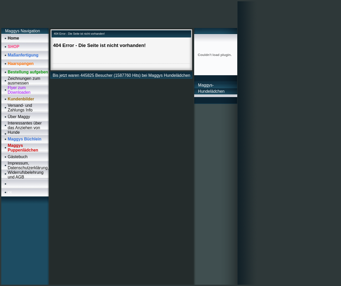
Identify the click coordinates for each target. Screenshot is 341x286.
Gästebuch (17, 157)
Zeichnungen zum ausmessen (24, 80)
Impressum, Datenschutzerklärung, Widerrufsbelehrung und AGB (28, 170)
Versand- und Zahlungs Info (20, 107)
